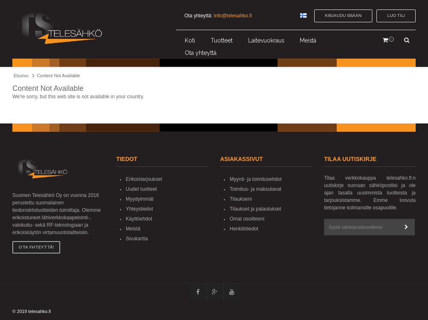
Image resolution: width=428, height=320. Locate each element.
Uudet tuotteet (141, 189)
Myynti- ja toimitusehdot (256, 179)
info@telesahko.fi (233, 16)
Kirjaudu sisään (343, 15)
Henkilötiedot (244, 229)
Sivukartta (137, 239)
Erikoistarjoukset (144, 179)
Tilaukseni (241, 199)
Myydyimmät (139, 199)
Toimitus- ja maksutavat (255, 189)
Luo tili (396, 15)
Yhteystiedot (139, 209)
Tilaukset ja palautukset (255, 209)
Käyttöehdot (139, 219)
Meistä (133, 229)
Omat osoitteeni (247, 219)
